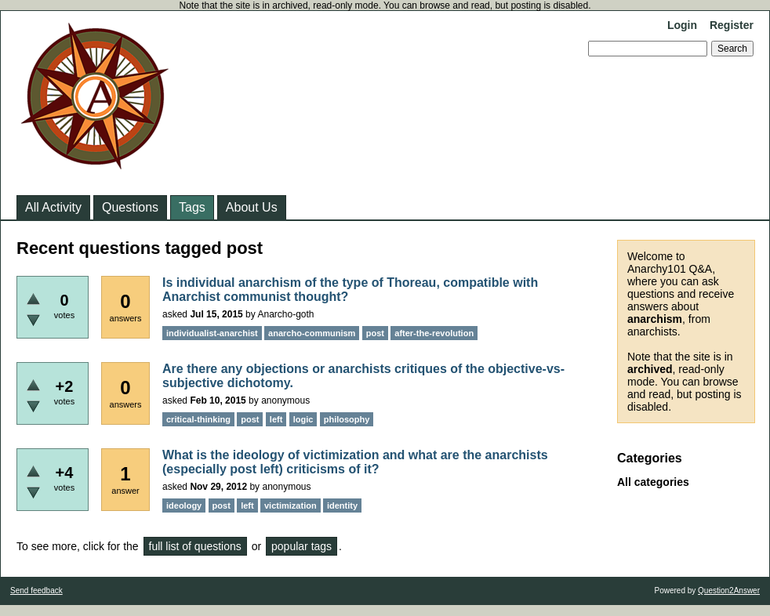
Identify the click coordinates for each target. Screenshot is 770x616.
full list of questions (195, 546)
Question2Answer (729, 590)
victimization (290, 505)
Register (732, 25)
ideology (184, 505)
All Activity (53, 207)
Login (682, 25)
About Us (252, 207)
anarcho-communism (311, 333)
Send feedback (36, 590)
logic (303, 419)
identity (342, 505)
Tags (192, 207)
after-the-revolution (434, 333)
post (375, 333)
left (276, 419)
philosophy (347, 419)
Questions (130, 207)
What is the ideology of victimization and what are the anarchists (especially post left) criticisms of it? (355, 462)
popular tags (301, 546)
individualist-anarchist (212, 333)
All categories (653, 482)
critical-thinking (198, 419)
